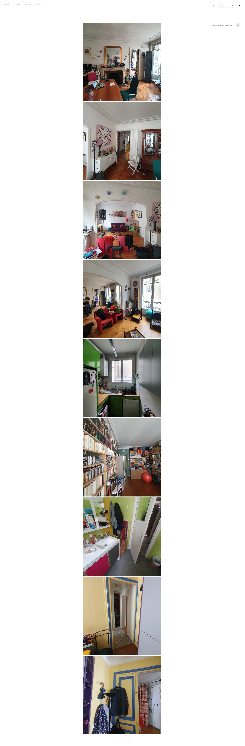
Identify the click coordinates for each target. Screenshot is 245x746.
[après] (238, 25)
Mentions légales (122, 740)
